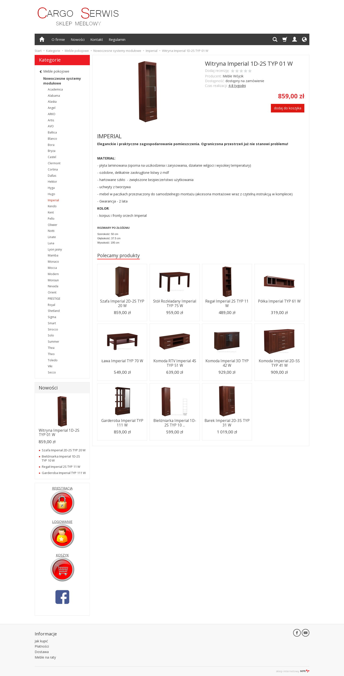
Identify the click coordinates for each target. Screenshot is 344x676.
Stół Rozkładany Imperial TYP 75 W (174, 303)
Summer (53, 342)
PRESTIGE (54, 299)
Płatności (42, 646)
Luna (51, 243)
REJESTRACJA (62, 488)
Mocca (52, 268)
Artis (51, 120)
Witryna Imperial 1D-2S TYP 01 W (59, 432)
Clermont (54, 163)
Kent (51, 212)
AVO (51, 126)
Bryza (51, 151)
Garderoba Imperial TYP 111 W (122, 422)
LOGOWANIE (62, 521)
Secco (52, 372)
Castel (52, 157)
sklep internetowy (292, 671)
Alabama (54, 96)
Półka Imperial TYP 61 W (279, 301)
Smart (52, 323)
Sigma (52, 317)
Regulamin (117, 39)
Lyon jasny (55, 249)
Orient (52, 292)
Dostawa (42, 651)
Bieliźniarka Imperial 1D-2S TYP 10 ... (174, 422)
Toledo (53, 360)
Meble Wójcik (233, 76)
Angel (51, 108)
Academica (55, 89)
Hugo (51, 194)
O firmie (58, 39)
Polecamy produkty (118, 255)
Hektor (52, 182)
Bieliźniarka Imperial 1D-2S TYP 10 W (61, 458)
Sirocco (53, 329)
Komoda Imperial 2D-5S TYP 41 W (279, 363)
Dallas (52, 176)
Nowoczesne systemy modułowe (62, 80)
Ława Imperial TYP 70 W (122, 360)
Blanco (52, 139)
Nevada (53, 286)
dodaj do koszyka (287, 108)
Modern (53, 274)
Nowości (78, 39)
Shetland (54, 311)
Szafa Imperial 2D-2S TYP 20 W (122, 303)
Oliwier (52, 225)
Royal (51, 305)
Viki (50, 366)
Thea (51, 348)
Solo (51, 335)
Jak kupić (41, 641)
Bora (51, 145)
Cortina (53, 169)
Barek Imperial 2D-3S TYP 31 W (227, 422)
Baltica (52, 132)
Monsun (53, 280)
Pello (51, 219)
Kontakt (96, 39)
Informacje (46, 633)
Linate (52, 237)
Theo (51, 354)
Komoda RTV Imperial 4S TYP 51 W (174, 363)
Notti (51, 231)
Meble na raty (45, 657)
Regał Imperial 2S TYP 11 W (227, 303)
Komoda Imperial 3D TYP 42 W (227, 363)
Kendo (52, 206)
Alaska (52, 102)
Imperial (53, 200)
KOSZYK (62, 555)
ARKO (51, 114)
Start (38, 50)
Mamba (53, 255)
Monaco (53, 262)
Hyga (51, 188)
